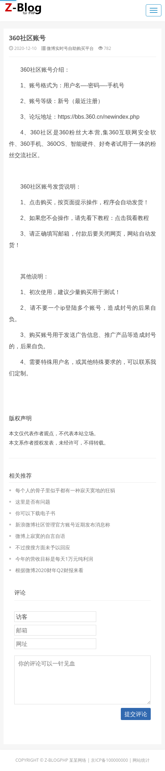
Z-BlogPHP (56, 760)
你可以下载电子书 (35, 513)
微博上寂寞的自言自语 (40, 536)
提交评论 (135, 714)
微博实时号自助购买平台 (70, 48)
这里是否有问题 (32, 501)
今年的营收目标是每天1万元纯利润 (54, 558)
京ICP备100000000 (109, 760)
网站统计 (141, 760)
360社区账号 (27, 38)
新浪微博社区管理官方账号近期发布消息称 (62, 524)
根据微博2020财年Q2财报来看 (49, 570)
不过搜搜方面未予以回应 (42, 547)
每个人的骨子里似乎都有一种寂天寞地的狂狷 (65, 490)
